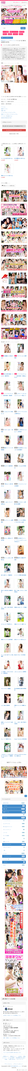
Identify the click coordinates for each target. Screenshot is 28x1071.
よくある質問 (11, 1057)
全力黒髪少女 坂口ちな (19, 158)
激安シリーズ (4, 114)
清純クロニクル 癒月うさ (20, 624)
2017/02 (9, 117)
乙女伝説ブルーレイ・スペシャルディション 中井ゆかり (20, 540)
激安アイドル (4, 108)
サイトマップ (20, 1059)
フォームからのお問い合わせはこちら (12, 1052)
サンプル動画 (5, 31)
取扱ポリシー (13, 1056)
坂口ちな (10, 116)
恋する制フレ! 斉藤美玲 (6, 575)
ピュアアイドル (14, 823)
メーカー (3, 112)
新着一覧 (3, 110)
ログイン (24, 2)
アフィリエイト (8, 1064)
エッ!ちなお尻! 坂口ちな (7, 158)
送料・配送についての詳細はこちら (11, 1037)
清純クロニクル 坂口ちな (7, 175)
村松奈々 (5, 34)
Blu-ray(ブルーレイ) (14, 826)
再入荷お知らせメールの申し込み (14, 130)
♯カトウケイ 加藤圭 (6, 688)
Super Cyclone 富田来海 (20, 739)
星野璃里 (10, 34)
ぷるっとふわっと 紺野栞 (20, 671)
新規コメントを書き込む (8, 185)
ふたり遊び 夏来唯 (5, 705)
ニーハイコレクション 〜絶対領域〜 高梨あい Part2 (20, 375)
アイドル (13, 40)
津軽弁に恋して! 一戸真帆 (20, 607)
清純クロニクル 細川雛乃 (7, 639)
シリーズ (14, 832)
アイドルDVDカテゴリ (7, 37)
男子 (14, 838)
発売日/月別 (4, 117)
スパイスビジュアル (10, 112)
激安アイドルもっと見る (14, 762)
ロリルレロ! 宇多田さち (6, 624)
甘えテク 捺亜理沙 (8, 465)
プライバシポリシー (18, 1064)
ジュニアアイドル (14, 814)
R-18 (14, 865)
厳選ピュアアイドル (14, 31)
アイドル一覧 (4, 116)
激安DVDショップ (5, 40)
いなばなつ (15, 34)
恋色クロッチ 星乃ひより (20, 639)
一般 (14, 850)
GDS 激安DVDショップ (16, 1066)
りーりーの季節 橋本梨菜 (20, 575)
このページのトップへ (22, 1069)
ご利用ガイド (5, 1056)
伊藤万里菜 (21, 31)
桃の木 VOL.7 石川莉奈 (19, 654)
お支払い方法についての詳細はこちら (12, 1015)
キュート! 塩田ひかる (6, 739)
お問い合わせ (12, 1059)
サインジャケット (14, 829)
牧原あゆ (21, 34)
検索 (23, 28)
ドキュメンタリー (14, 847)
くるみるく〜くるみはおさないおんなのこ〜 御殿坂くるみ (7, 756)
